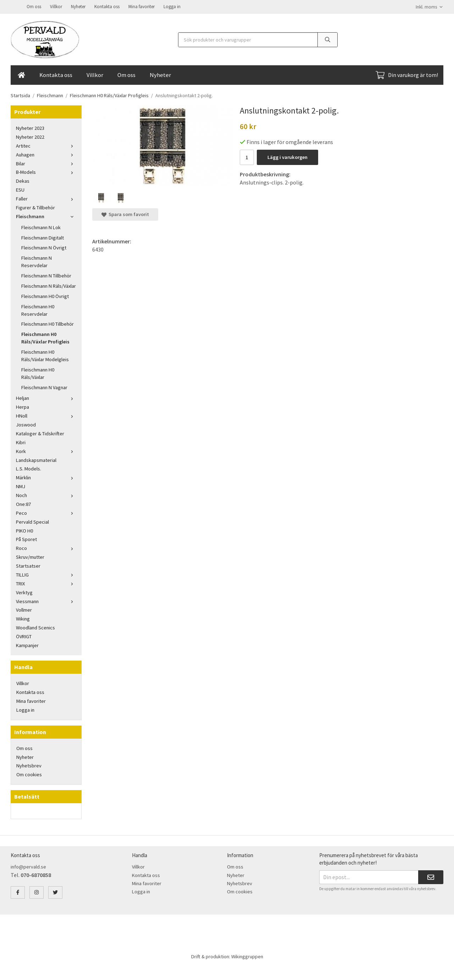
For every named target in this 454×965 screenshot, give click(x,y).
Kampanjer (27, 644)
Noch (46, 494)
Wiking (23, 618)
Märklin (46, 477)
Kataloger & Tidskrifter (40, 433)
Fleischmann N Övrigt (43, 247)
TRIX (46, 583)
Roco (46, 547)
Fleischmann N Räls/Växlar (48, 285)
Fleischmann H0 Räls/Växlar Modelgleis (45, 355)
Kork (46, 450)
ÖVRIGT (24, 636)
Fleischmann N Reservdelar (36, 261)
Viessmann (46, 600)
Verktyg (24, 592)
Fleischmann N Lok (41, 227)
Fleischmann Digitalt (42, 237)
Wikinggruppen (247, 956)
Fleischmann (46, 216)
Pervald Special (32, 521)
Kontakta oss (107, 6)
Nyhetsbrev (28, 765)
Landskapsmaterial (36, 459)
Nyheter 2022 (30, 136)
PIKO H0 (24, 530)
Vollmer (24, 609)
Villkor (56, 6)
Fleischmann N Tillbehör (46, 275)
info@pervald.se (28, 866)
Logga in (172, 6)
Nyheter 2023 (30, 127)
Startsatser (28, 565)
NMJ (20, 485)
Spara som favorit (125, 213)
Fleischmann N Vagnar (44, 387)
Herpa (22, 406)
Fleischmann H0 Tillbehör (47, 323)
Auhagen (46, 154)
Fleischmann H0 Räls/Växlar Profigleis (45, 337)
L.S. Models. (28, 468)
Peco (46, 512)
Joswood (26, 424)
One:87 (23, 503)
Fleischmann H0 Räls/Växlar (37, 373)
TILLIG (46, 574)
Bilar (46, 163)
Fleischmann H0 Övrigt (45, 295)
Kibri (21, 442)
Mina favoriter (141, 6)
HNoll (46, 415)
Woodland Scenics (35, 627)
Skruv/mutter (30, 556)
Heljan (46, 397)
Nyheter (78, 6)
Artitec (46, 145)
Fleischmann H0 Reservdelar (37, 309)
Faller (46, 198)
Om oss (34, 6)
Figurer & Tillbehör (35, 207)
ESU (20, 189)
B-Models (46, 171)
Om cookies (29, 774)
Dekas (22, 180)
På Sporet (26, 538)
